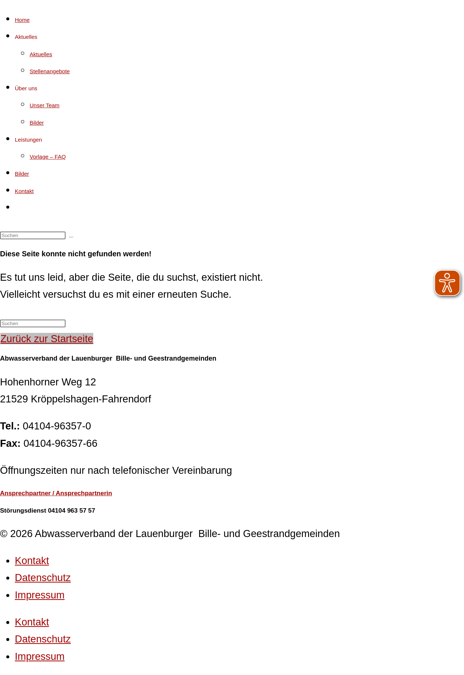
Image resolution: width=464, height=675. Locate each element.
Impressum (39, 595)
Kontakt (24, 191)
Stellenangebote (50, 71)
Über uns (26, 88)
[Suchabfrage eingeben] (33, 235)
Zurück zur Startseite (46, 338)
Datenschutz (43, 577)
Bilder (37, 122)
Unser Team (45, 105)
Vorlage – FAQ (48, 156)
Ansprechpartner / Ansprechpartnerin (56, 493)
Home (22, 20)
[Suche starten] (71, 237)
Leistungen (28, 139)
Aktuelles (26, 37)
